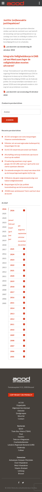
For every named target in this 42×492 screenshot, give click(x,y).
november (22, 241)
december (22, 245)
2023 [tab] (4, 222)
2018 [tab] (4, 245)
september (22, 233)
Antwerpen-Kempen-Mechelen (21, 460)
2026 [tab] (4, 209)
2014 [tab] (4, 263)
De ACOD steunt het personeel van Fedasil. (21, 150)
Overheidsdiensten (21, 442)
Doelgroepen (21, 413)
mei (9, 235)
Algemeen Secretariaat (21, 408)
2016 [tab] (4, 254)
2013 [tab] (4, 267)
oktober (21, 237)
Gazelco (21, 437)
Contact (21, 419)
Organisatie (21, 405)
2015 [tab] (4, 258)
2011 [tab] (4, 276)
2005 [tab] (4, 303)
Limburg (21, 471)
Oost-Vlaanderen (21, 463)
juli (19, 226)
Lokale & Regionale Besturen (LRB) (21, 445)
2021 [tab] (4, 231)
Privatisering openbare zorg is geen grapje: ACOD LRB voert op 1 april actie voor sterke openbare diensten (22, 164)
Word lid (21, 416)
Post (21, 434)
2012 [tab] (4, 272)
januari (11, 220)
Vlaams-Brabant (21, 468)
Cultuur (21, 450)
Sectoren (21, 426)
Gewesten (21, 457)
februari (11, 224)
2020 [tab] (4, 236)
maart (10, 228)
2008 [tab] (4, 290)
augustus (21, 229)
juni (9, 239)
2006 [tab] (4, 299)
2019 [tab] (4, 240)
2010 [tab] (4, 281)
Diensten (21, 411)
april (10, 231)
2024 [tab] (4, 218)
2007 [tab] (4, 294)
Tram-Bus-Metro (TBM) (21, 431)
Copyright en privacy (21, 395)
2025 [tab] (4, 213)
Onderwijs (21, 447)
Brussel (21, 473)
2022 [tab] (4, 227)
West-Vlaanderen (21, 465)
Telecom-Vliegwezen (21, 439)
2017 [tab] (4, 249)
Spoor (21, 428)
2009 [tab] (4, 285)
